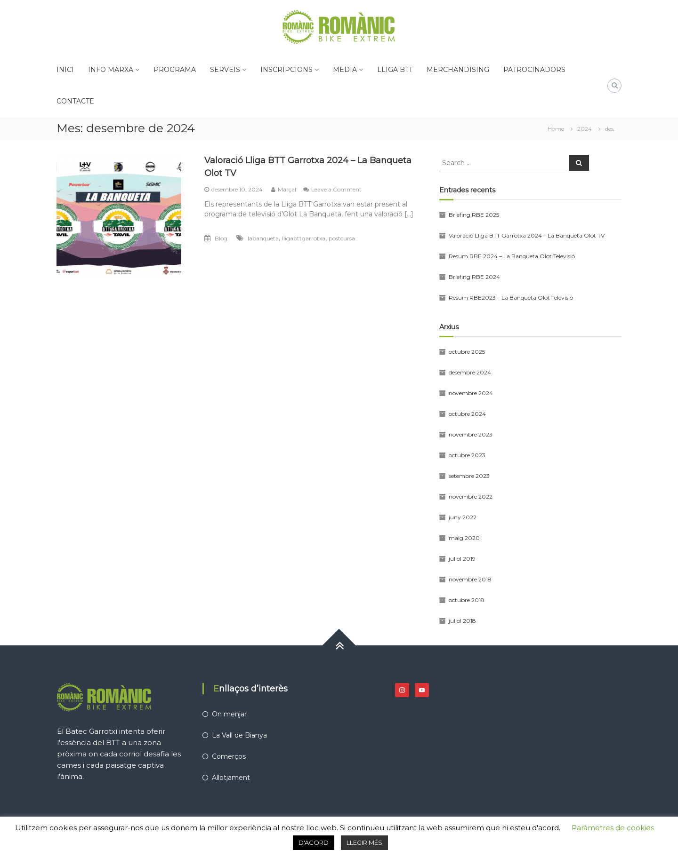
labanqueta (263, 238)
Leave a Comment (336, 189)
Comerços (229, 756)
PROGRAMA (174, 69)
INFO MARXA (110, 69)
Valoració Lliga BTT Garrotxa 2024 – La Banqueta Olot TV (527, 235)
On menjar (229, 714)
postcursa (342, 238)
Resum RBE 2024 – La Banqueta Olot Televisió (512, 256)
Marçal (287, 189)
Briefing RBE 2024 (474, 276)
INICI (65, 69)
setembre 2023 (469, 475)
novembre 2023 (470, 434)
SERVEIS (225, 69)
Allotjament (231, 777)
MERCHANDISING (458, 69)
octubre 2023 (467, 455)
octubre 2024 (467, 413)
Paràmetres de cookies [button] (613, 827)
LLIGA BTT (394, 69)
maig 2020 (464, 537)
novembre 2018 (470, 579)
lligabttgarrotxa (303, 238)
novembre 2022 (470, 496)
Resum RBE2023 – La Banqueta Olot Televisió (511, 297)
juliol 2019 (462, 558)
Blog (221, 238)
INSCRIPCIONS (286, 69)
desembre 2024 (470, 372)
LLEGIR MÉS (364, 842)
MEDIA (345, 69)
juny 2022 (462, 517)
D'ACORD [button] (314, 842)
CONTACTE (75, 101)
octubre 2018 (466, 600)
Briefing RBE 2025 (474, 214)
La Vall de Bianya (239, 735)
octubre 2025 (467, 351)
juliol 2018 (462, 620)
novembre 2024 (471, 393)
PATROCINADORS (534, 69)
